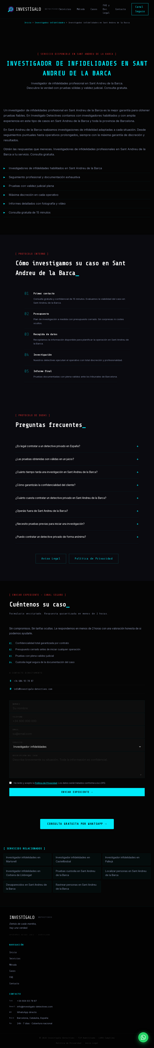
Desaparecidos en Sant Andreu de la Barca (26, 887)
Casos (94, 9)
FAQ (11, 977)
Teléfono (18, 717)
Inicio (27, 22)
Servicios (65, 9)
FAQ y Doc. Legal (106, 9)
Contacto (120, 9)
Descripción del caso (25, 755)
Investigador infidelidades (50, 22)
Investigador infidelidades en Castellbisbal (73, 859)
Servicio (18, 742)
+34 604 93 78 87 (21, 681)
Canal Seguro (140, 9)
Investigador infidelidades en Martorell (23, 859)
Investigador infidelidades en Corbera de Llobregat (23, 873)
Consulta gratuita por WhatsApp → (77, 824)
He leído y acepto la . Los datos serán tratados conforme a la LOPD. (60, 783)
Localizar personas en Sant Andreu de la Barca (125, 873)
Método (81, 9)
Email (16, 730)
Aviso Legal (50, 558)
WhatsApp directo (27, 1012)
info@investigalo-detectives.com (30, 689)
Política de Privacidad (94, 558)
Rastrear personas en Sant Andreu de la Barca (76, 887)
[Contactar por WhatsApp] (143, 1037)
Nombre (16, 704)
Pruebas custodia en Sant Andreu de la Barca (75, 873)
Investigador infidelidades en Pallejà (122, 859)
